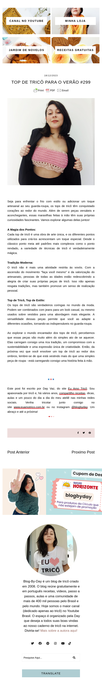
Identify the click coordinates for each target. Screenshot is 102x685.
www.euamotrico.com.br (29, 407)
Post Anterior (18, 452)
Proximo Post (83, 452)
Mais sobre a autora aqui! (58, 630)
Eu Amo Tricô (77, 388)
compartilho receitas (72, 393)
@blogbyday (79, 407)
